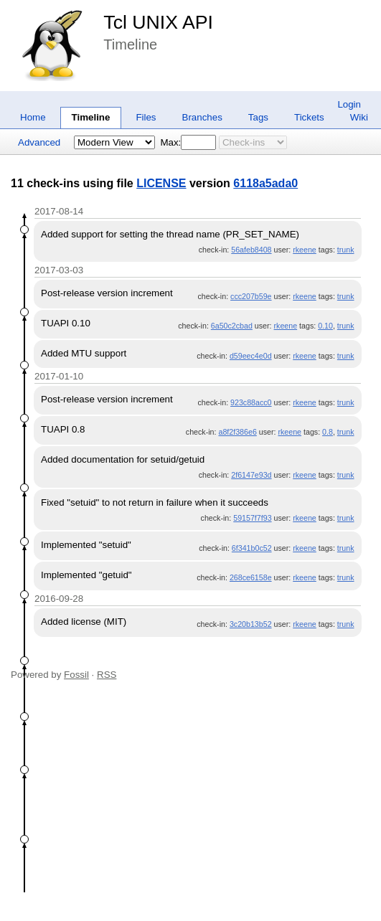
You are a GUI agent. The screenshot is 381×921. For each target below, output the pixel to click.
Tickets (309, 117)
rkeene (304, 249)
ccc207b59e (250, 296)
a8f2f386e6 (237, 432)
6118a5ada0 (265, 183)
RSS (106, 674)
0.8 (327, 432)
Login (349, 104)
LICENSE (161, 183)
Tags (258, 117)
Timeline (91, 117)
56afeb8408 (251, 249)
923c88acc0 (250, 402)
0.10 (325, 325)
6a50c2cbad (232, 325)
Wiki (359, 117)
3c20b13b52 (251, 624)
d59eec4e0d (251, 355)
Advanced (39, 142)
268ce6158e (251, 577)
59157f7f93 (252, 518)
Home (33, 117)
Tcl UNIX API (158, 22)
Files (146, 117)
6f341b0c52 (252, 548)
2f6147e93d (251, 475)
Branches (202, 117)
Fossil (76, 674)
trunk (345, 249)
